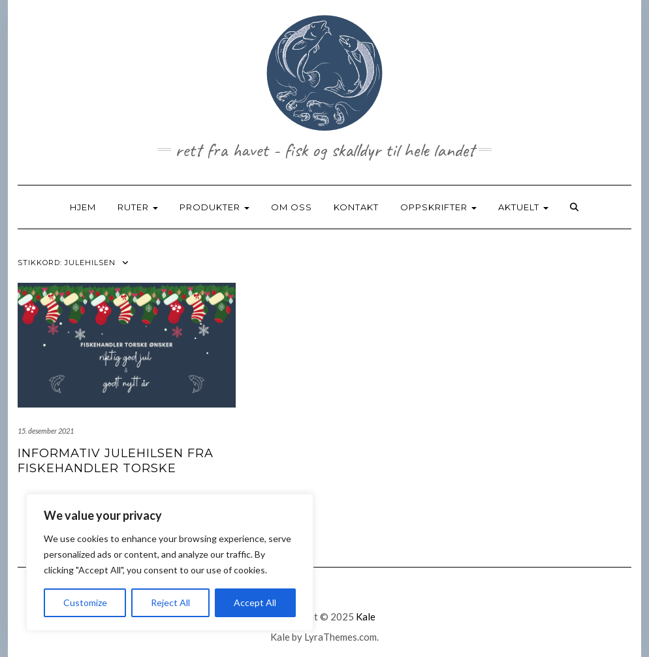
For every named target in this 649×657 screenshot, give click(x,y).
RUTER (138, 207)
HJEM (83, 207)
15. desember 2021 (46, 430)
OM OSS (291, 207)
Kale (365, 616)
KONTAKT (356, 207)
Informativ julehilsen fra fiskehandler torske (116, 460)
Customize (85, 602)
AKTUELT (523, 207)
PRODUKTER (214, 207)
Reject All (170, 602)
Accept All (255, 602)
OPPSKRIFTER (438, 207)
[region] (169, 562)
